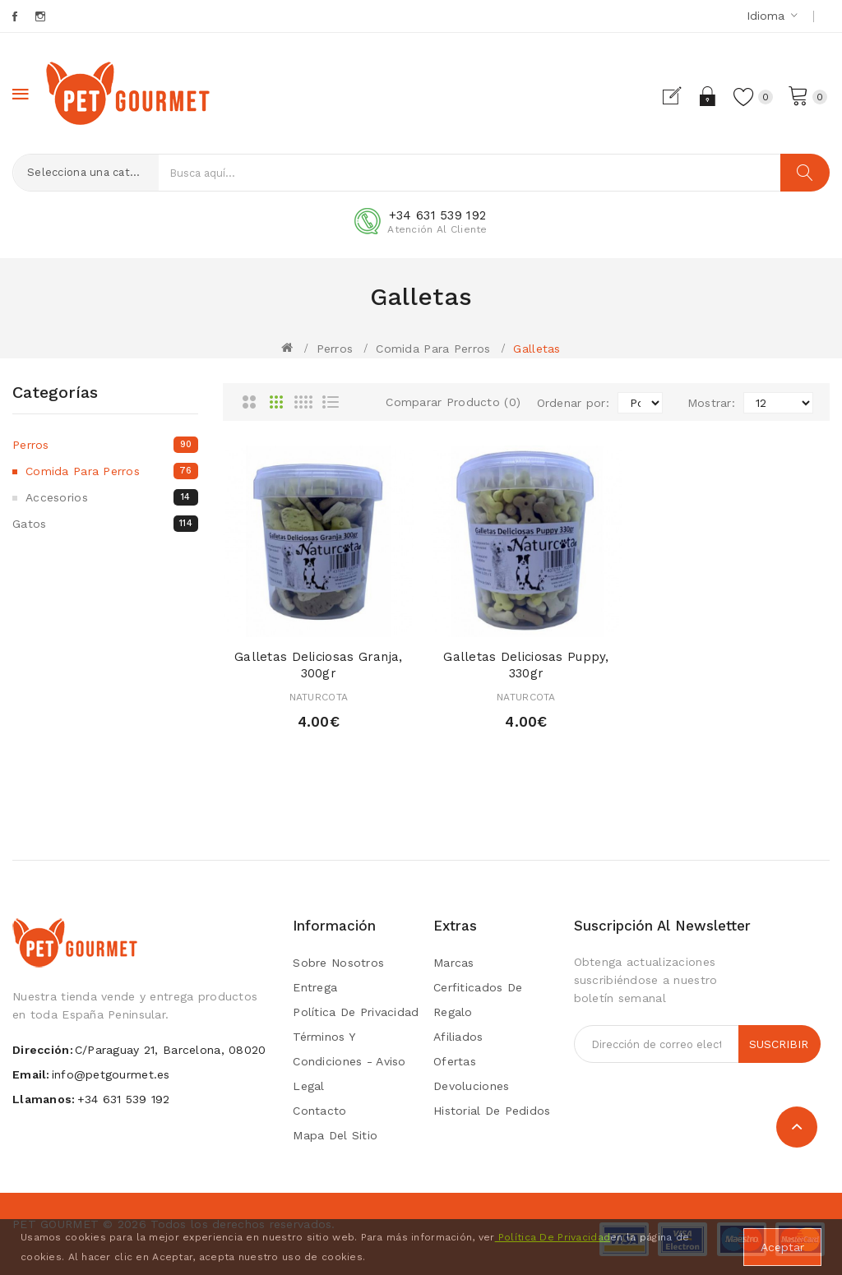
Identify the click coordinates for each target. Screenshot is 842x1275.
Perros (335, 348)
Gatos (105, 523)
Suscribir (778, 1044)
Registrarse (679, 96)
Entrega (315, 987)
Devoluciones (471, 1086)
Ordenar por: (573, 402)
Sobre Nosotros (338, 962)
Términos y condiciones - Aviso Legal (349, 1061)
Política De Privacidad (552, 1237)
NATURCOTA (319, 697)
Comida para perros (433, 348)
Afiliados (458, 1036)
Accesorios (111, 497)
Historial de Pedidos (492, 1110)
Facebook (16, 16)
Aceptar (782, 1247)
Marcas (453, 962)
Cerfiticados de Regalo (477, 1000)
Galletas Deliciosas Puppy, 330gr (525, 665)
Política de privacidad (356, 1012)
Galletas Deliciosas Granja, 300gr (318, 665)
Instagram (41, 16)
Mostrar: (711, 402)
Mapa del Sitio (335, 1135)
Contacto (319, 1110)
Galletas (536, 348)
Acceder (707, 96)
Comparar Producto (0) (453, 402)
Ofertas (454, 1061)
